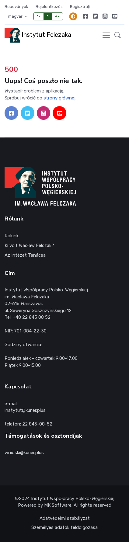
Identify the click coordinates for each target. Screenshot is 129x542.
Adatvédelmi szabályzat (65, 518)
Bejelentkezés (49, 6)
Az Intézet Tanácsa (25, 255)
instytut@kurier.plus (25, 410)
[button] (117, 35)
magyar (15, 16)
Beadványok (16, 6)
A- (38, 16)
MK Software (57, 505)
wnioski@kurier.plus (24, 452)
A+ (57, 16)
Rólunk (12, 235)
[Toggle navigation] (106, 35)
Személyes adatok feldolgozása (64, 527)
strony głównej (59, 98)
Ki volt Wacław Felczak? (29, 245)
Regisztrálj (80, 6)
